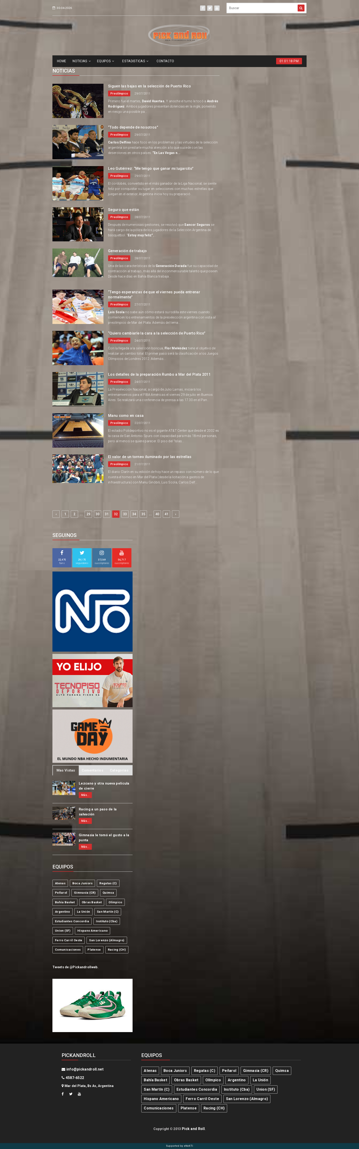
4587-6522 (73, 1078)
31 (107, 514)
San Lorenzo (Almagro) (106, 940)
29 (88, 514)
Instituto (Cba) (106, 921)
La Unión (83, 911)
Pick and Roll (193, 1129)
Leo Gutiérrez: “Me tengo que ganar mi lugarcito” (150, 168)
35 (143, 514)
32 (116, 514)
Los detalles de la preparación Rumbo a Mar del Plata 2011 (159, 374)
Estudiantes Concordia (72, 921)
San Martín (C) (108, 911)
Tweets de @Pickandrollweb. (75, 967)
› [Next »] (175, 514)
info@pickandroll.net (83, 1069)
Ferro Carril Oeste (68, 940)
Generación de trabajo (127, 251)
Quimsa (108, 892)
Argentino (62, 911)
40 (157, 514)
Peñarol (61, 892)
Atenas (60, 883)
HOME (61, 61)
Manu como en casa (126, 415)
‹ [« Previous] (56, 514)
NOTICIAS (82, 61)
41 (167, 514)
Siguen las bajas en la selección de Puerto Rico (149, 86)
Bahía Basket (65, 902)
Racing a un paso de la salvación (98, 812)
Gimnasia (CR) (85, 892)
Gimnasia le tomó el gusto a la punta (104, 837)
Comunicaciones (68, 949)
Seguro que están (123, 210)
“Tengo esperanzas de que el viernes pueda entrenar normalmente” (154, 294)
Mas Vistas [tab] (66, 770)
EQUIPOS (105, 61)
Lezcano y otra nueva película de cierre (104, 786)
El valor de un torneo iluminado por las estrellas (150, 457)
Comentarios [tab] (92, 770)
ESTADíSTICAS (135, 61)
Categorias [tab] (119, 770)
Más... (85, 795)
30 (98, 514)
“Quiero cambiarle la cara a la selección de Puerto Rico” (157, 333)
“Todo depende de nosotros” (133, 127)
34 (134, 514)
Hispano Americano (92, 930)
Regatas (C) (108, 883)
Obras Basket (92, 902)
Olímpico (115, 902)
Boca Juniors (82, 883)
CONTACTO (165, 61)
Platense (94, 949)
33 (125, 514)
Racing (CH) (117, 949)
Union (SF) (63, 930)
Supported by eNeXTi (179, 1145)
